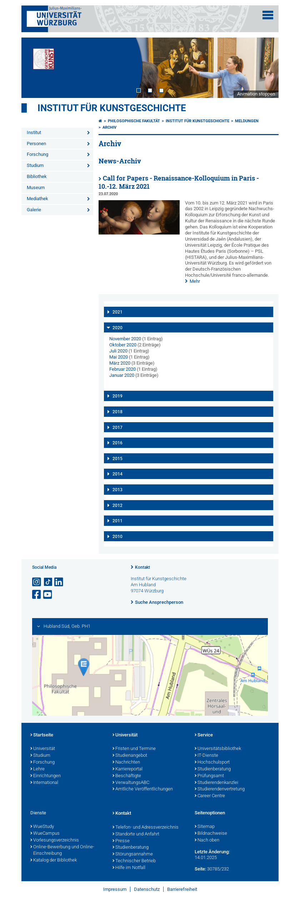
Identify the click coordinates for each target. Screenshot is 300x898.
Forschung (37, 154)
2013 (117, 489)
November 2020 (125, 338)
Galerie (34, 209)
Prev (34, 67)
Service (204, 735)
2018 (117, 411)
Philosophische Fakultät (134, 121)
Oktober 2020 (122, 344)
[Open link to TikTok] (48, 582)
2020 (117, 327)
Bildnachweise (211, 833)
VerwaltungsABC (130, 783)
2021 (117, 312)
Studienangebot (129, 756)
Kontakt (142, 567)
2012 (117, 505)
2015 (117, 458)
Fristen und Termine (134, 749)
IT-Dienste (206, 756)
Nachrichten (126, 762)
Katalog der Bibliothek (53, 860)
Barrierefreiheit (182, 889)
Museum (36, 187)
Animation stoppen (256, 94)
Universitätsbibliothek (218, 749)
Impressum (114, 889)
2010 (117, 536)
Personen (36, 143)
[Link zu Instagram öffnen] (37, 582)
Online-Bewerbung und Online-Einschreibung (62, 850)
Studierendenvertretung (220, 789)
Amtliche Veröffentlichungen (142, 789)
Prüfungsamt (209, 776)
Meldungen (247, 121)
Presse (121, 841)
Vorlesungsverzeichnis (54, 840)
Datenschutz (147, 889)
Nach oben (207, 840)
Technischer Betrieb (134, 861)
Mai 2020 (118, 357)
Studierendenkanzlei (216, 783)
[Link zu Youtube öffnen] (48, 594)
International (44, 783)
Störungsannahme (132, 854)
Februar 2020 (122, 369)
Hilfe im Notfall (128, 868)
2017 (117, 427)
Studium (35, 165)
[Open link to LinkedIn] (59, 582)
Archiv (109, 127)
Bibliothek (37, 176)
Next (266, 67)
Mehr (195, 281)
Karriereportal (127, 769)
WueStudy (42, 827)
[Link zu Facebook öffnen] (37, 594)
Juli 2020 (118, 351)
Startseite (41, 735)
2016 (117, 442)
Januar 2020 (121, 375)
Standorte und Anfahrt (135, 834)
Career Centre (210, 796)
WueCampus (45, 833)
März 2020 (119, 363)
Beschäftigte (126, 776)
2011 (117, 520)
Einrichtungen (45, 776)
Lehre (37, 769)
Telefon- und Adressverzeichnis (145, 827)
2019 (117, 396)
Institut (34, 132)
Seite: (200, 869)
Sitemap (205, 827)
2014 (117, 474)
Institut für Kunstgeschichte (112, 108)
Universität (42, 749)
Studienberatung (213, 769)
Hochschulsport (212, 762)
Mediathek (37, 198)
